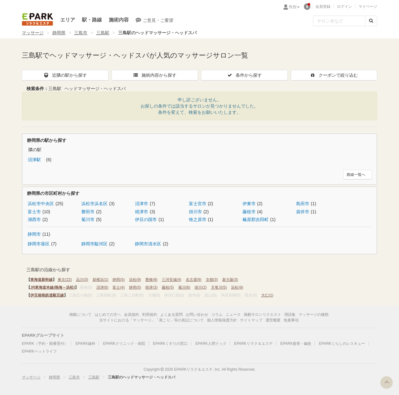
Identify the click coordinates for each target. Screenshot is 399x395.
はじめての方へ (108, 314)
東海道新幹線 (41, 279)
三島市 (80, 32)
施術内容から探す (154, 75)
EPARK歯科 (85, 343)
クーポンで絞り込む (334, 75)
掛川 (201, 287)
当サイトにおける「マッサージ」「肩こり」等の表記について (151, 320)
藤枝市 (249, 211)
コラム (217, 314)
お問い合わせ (197, 314)
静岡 (119, 279)
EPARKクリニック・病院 (124, 343)
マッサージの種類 (314, 314)
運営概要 (273, 320)
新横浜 (100, 279)
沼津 (102, 287)
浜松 (135, 279)
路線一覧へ (356, 174)
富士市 (34, 211)
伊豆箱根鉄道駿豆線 (47, 295)
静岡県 (58, 32)
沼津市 (141, 203)
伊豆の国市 (146, 219)
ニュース (233, 314)
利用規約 (149, 314)
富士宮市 (197, 203)
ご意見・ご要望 (154, 20)
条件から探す (244, 75)
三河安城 (171, 279)
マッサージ (33, 32)
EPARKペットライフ (39, 351)
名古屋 (194, 279)
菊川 (184, 287)
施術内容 (119, 19)
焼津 (151, 287)
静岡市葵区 (39, 243)
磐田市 (87, 211)
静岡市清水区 (148, 243)
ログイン (344, 6)
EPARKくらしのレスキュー (342, 343)
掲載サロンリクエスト (262, 314)
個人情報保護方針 (222, 320)
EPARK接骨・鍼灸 (295, 343)
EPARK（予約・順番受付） (45, 343)
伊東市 (249, 203)
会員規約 (131, 314)
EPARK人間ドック (211, 343)
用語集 (290, 314)
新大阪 (230, 279)
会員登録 (322, 6)
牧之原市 (197, 219)
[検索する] (371, 21)
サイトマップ (251, 320)
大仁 (267, 295)
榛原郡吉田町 (256, 219)
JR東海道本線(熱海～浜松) (52, 287)
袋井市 (302, 211)
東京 (65, 279)
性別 (294, 7)
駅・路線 (92, 19)
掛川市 (195, 211)
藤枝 (168, 287)
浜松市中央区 (41, 203)
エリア (67, 19)
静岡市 (34, 234)
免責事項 (291, 320)
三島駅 (102, 32)
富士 (119, 287)
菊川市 (87, 219)
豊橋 (151, 279)
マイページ (367, 6)
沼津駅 (35, 159)
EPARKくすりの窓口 (170, 343)
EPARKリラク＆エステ (37, 19)
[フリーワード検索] (339, 21)
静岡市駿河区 (94, 243)
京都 (212, 279)
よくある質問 (171, 314)
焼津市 (141, 211)
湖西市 (34, 219)
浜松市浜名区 (94, 203)
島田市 (302, 203)
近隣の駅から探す (65, 75)
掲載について (80, 314)
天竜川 (219, 287)
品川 (82, 279)
